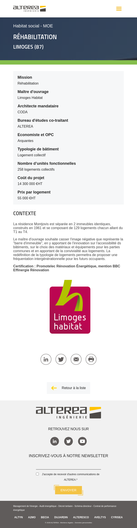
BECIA (45, 517)
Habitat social (26, 26)
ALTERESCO (81, 517)
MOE (48, 26)
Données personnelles (83, 523)
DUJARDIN (61, 517)
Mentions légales (66, 523)
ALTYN (18, 517)
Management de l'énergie (25, 506)
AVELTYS (100, 517)
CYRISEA (117, 517)
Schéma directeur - (84, 506)
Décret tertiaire (65, 506)
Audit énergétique (47, 506)
